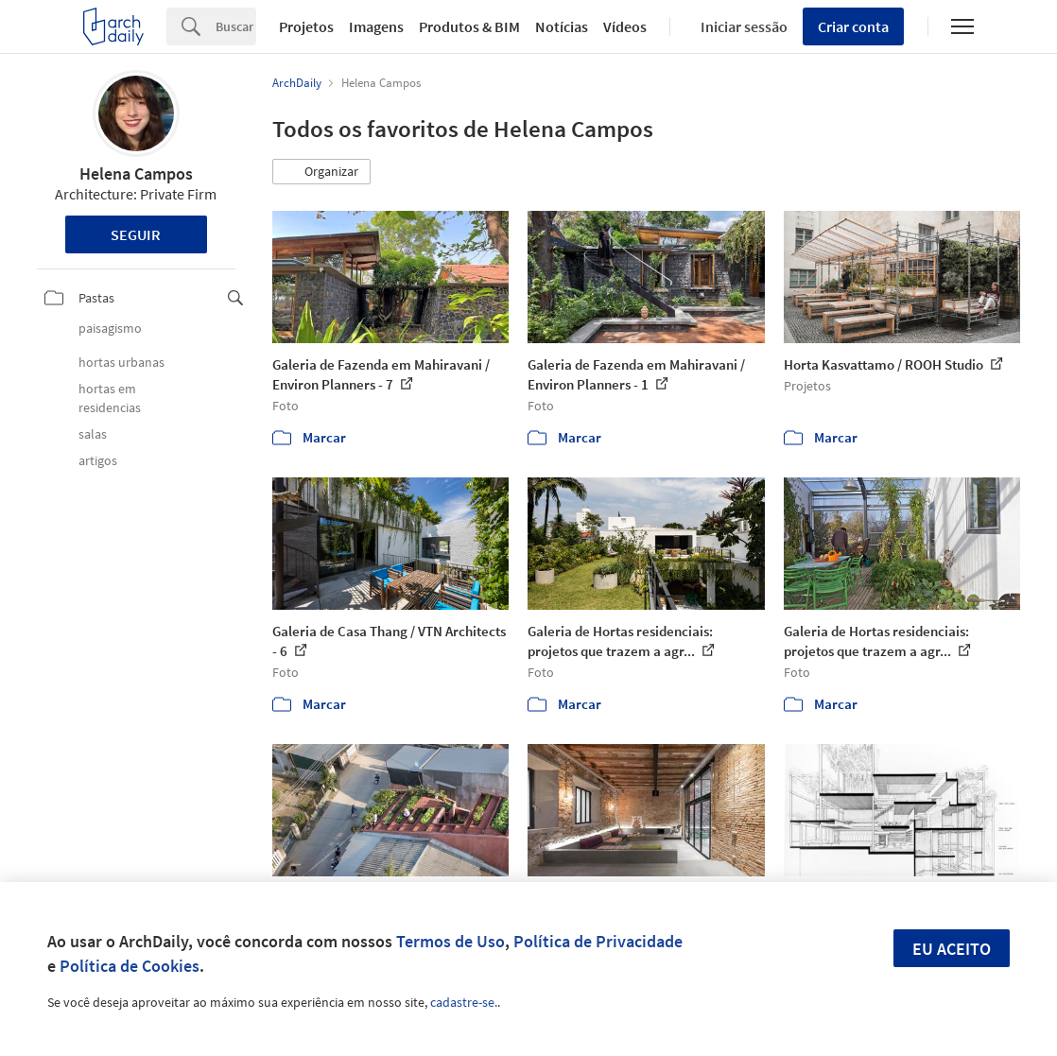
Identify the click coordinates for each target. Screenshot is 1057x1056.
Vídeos (625, 26)
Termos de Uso (450, 941)
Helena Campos (136, 173)
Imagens (376, 26)
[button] (321, 172)
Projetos (306, 26)
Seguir (136, 234)
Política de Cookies (129, 966)
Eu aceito (951, 949)
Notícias (561, 26)
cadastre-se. (463, 1002)
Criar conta (853, 26)
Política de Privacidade (598, 941)
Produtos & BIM (469, 26)
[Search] (236, 26)
